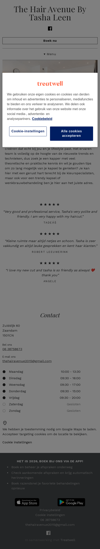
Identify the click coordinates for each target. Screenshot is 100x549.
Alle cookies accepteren (71, 133)
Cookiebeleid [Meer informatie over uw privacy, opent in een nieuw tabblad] (42, 119)
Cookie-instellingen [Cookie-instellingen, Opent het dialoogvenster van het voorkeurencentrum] (28, 131)
